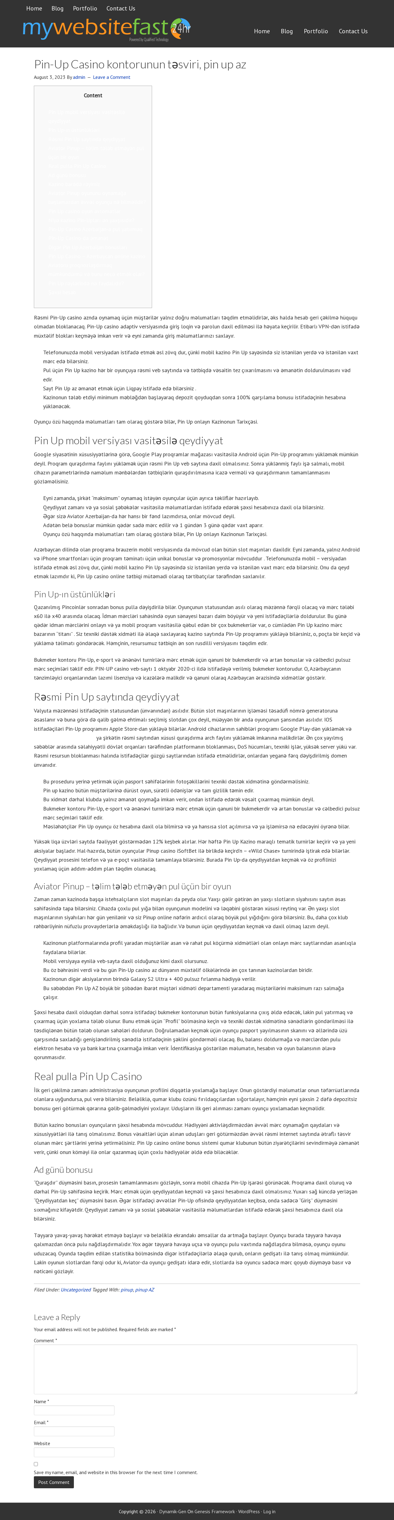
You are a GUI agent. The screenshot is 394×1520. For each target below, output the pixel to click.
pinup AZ (144, 1289)
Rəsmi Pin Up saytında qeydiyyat (86, 139)
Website (42, 1443)
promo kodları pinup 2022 (64, 737)
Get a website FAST (106, 32)
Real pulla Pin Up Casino (77, 165)
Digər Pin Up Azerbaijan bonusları (87, 247)
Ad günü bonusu (67, 175)
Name (41, 1401)
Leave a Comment (112, 77)
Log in (269, 1511)
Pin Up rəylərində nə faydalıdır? (86, 283)
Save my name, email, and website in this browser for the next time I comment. (116, 1472)
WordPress (249, 1511)
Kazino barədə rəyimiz (74, 184)
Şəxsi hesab (62, 292)
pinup (127, 1289)
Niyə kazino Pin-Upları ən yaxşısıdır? (91, 220)
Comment (45, 1340)
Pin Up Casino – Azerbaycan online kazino (96, 256)
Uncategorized (76, 1289)
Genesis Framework (215, 1511)
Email (41, 1422)
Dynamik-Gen (172, 1511)
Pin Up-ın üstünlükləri (73, 129)
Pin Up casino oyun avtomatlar (84, 211)
